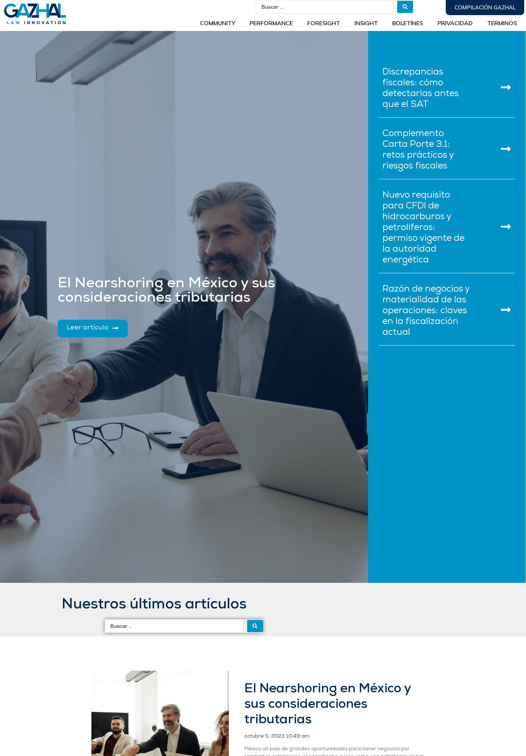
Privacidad (455, 23)
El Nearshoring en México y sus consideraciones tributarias (327, 704)
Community (217, 23)
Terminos (502, 23)
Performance (271, 23)
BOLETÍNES (407, 23)
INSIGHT (366, 23)
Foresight (323, 23)
